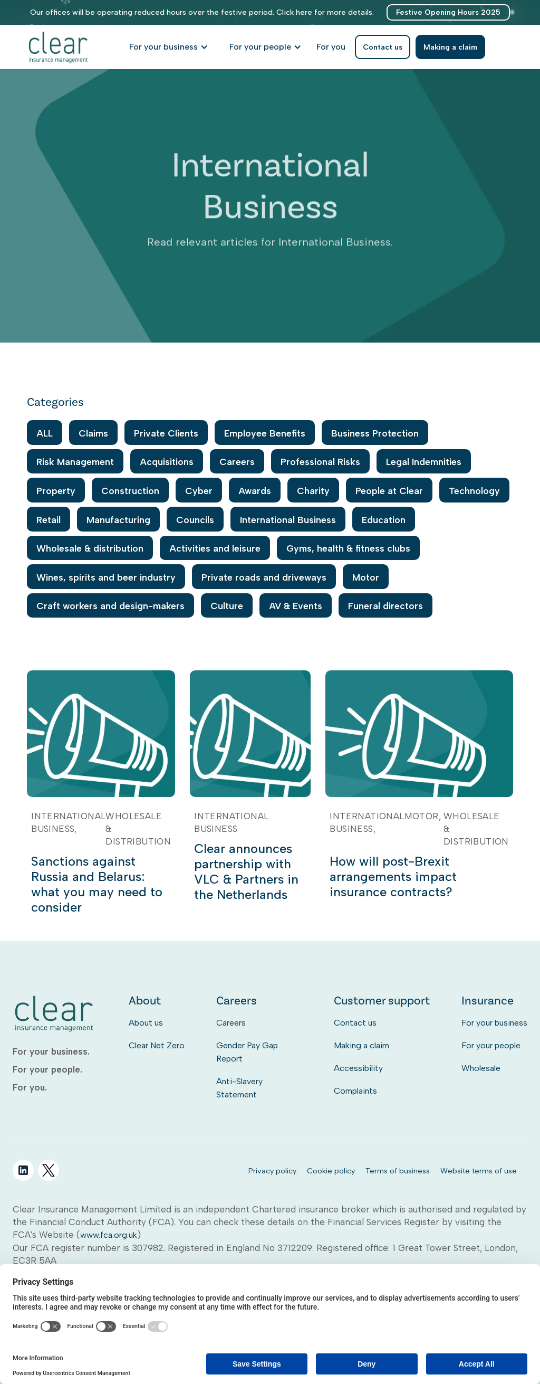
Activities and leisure (215, 548)
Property (55, 490)
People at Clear (389, 490)
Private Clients (166, 433)
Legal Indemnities (423, 461)
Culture (226, 605)
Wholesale (480, 1068)
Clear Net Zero (157, 1045)
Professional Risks (320, 461)
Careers (237, 461)
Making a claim (361, 1045)
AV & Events (295, 605)
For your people (490, 1045)
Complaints (355, 1091)
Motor (365, 577)
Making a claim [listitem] (450, 47)
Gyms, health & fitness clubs (348, 548)
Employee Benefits (264, 433)
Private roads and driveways (263, 577)
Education (384, 519)
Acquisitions (167, 461)
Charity (313, 490)
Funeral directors (385, 605)
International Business (288, 519)
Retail (48, 519)
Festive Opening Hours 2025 (448, 12)
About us (146, 1023)
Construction (130, 490)
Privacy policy (272, 1171)
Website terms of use (478, 1171)
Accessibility (358, 1068)
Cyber (199, 490)
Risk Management (75, 461)
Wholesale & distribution (89, 548)
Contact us (355, 1023)
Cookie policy (331, 1171)
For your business (494, 1023)
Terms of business (397, 1171)
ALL (44, 433)
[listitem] (331, 47)
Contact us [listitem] (382, 47)
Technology (474, 490)
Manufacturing (118, 519)
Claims (93, 433)
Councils (195, 519)
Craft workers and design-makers (110, 605)
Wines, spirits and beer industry (106, 577)
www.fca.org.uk (108, 1235)
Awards (254, 490)
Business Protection (375, 433)
